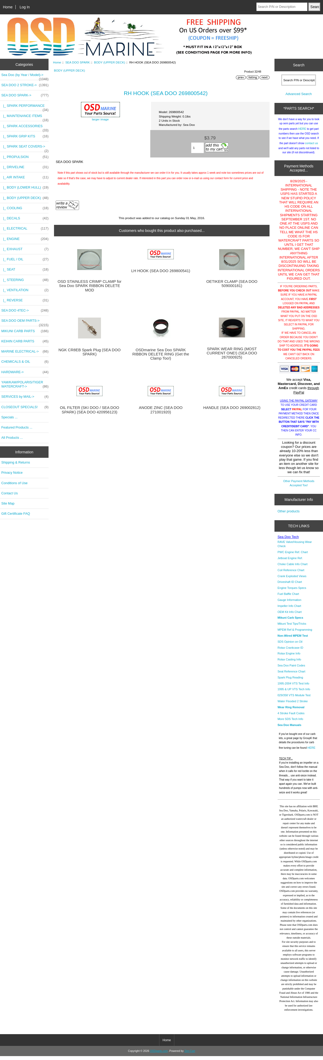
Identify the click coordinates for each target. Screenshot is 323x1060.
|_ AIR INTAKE (25, 177)
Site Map (7, 503)
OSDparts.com (159, 1054)
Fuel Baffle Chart (288, 597)
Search (298, 65)
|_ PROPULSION (25, 157)
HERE (302, 132)
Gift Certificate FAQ (15, 514)
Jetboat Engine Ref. (290, 562)
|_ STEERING (25, 280)
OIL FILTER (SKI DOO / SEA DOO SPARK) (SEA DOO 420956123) (89, 410)
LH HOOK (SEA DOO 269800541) (160, 271)
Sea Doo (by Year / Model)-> (25, 76)
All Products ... (12, 438)
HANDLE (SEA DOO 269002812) (231, 408)
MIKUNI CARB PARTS (25, 331)
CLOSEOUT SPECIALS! (25, 407)
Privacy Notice (11, 473)
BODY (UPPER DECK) (109, 62)
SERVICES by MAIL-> (25, 397)
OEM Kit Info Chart (290, 615)
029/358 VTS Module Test (294, 699)
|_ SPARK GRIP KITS (25, 136)
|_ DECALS (25, 218)
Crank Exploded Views (292, 580)
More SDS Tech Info (290, 722)
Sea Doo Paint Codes (291, 669)
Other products (289, 515)
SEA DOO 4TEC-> (25, 310)
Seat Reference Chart (291, 675)
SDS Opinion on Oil (290, 645)
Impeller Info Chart (289, 609)
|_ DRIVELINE (25, 167)
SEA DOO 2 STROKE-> (25, 85)
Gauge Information (289, 603)
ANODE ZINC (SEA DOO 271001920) (160, 410)
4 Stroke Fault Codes (291, 717)
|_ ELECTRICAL (25, 228)
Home (8, 7)
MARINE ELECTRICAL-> (25, 351)
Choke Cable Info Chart (293, 568)
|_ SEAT (25, 269)
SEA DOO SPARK (77, 62)
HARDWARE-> (25, 372)
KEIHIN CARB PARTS (25, 341)
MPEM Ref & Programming (295, 633)
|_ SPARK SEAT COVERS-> (25, 147)
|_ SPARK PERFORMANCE (25, 107)
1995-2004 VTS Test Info (293, 687)
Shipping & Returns (15, 462)
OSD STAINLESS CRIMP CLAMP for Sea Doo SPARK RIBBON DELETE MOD (90, 285)
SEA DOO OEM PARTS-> (25, 322)
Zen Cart (189, 1054)
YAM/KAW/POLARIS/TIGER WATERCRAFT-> (25, 384)
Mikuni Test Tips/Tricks (292, 627)
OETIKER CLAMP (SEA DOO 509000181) (232, 283)
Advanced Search (298, 98)
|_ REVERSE (25, 300)
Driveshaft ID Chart (290, 585)
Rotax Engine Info (289, 657)
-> (25, 95)
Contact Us (9, 493)
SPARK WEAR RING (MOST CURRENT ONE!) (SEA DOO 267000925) (232, 353)
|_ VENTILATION (25, 290)
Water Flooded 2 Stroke (293, 705)
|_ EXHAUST (25, 249)
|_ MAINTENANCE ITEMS (25, 117)
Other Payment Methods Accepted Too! (298, 487)
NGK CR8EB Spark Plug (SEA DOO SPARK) (89, 352)
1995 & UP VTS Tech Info (294, 693)
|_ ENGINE (25, 239)
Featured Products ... (16, 427)
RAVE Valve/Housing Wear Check (295, 548)
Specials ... (9, 417)
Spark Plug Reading (290, 681)
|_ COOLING (25, 208)
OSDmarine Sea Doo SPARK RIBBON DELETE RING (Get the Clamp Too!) (160, 354)
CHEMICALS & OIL (25, 362)
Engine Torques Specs (292, 591)
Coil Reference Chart (291, 574)
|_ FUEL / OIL (25, 259)
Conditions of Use (14, 483)
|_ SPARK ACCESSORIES (25, 127)
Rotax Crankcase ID (290, 651)
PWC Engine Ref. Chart (293, 556)
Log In (25, 7)
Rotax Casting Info (289, 663)
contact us (311, 147)
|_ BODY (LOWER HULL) (25, 187)
